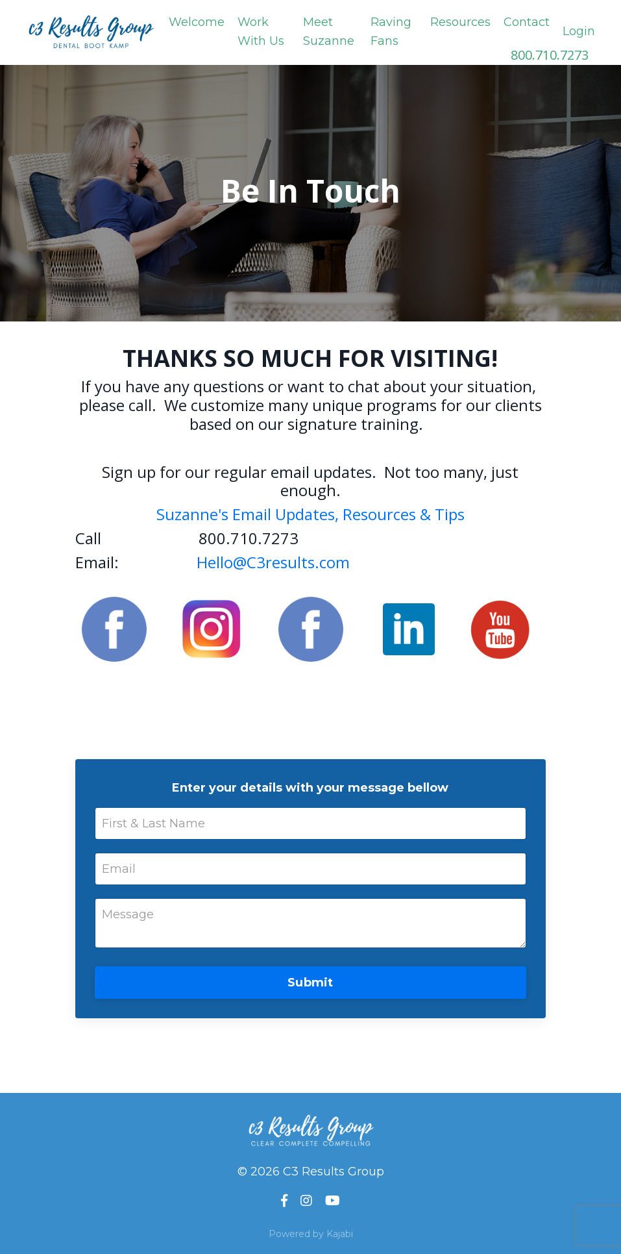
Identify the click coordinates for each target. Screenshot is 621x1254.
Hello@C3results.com (273, 562)
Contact (527, 22)
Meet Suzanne (328, 31)
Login (579, 31)
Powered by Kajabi (311, 1234)
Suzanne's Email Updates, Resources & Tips (310, 514)
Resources (460, 22)
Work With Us (260, 31)
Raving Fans (391, 31)
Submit (310, 982)
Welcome (197, 22)
